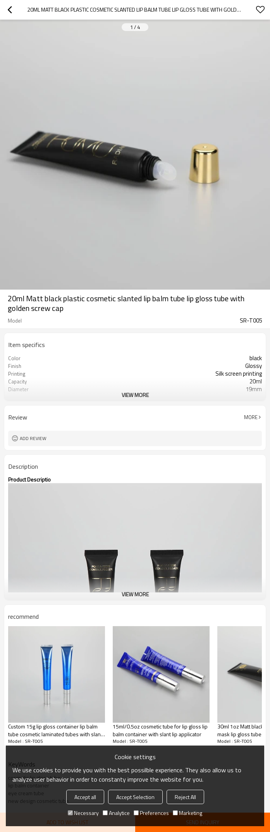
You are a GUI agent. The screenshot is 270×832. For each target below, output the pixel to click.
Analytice (116, 813)
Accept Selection (135, 797)
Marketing (187, 813)
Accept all (85, 797)
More (251, 417)
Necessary (83, 813)
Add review (33, 438)
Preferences (151, 813)
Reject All (185, 797)
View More (135, 395)
